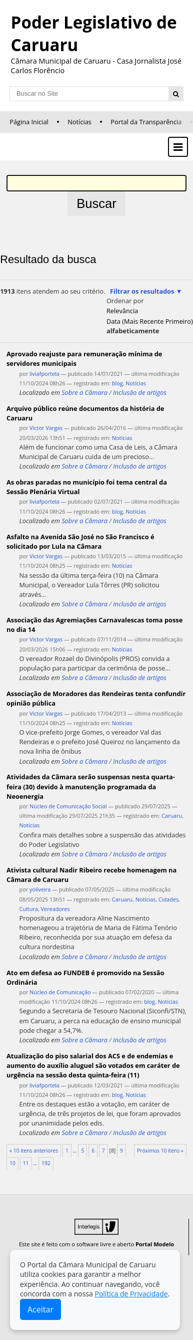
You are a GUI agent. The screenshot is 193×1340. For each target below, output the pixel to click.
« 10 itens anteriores (34, 1150)
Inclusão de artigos (139, 392)
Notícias (80, 121)
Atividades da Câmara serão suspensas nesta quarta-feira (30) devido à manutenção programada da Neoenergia (90, 786)
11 (26, 1163)
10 (13, 1163)
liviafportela (45, 373)
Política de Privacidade (131, 1293)
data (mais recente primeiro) (149, 321)
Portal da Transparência (146, 121)
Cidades (168, 899)
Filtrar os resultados (142, 291)
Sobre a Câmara (85, 392)
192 (46, 1163)
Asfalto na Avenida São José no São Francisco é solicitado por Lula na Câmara (80, 541)
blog (117, 383)
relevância (122, 310)
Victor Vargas (46, 427)
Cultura (29, 909)
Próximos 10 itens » (160, 1150)
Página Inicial (29, 121)
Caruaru (172, 815)
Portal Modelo (155, 1244)
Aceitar (41, 1309)
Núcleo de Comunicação (60, 992)
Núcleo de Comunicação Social (68, 806)
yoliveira (40, 889)
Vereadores (55, 909)
